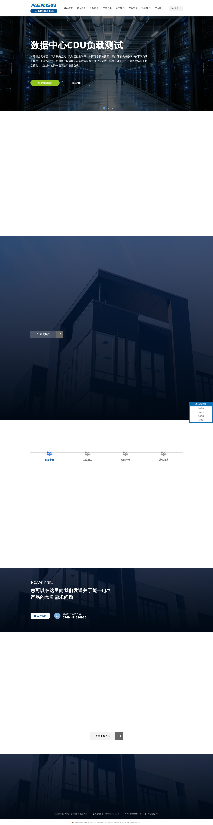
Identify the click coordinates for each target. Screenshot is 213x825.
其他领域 (163, 459)
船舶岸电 (125, 459)
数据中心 (49, 459)
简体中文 (175, 8)
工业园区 (87, 459)
